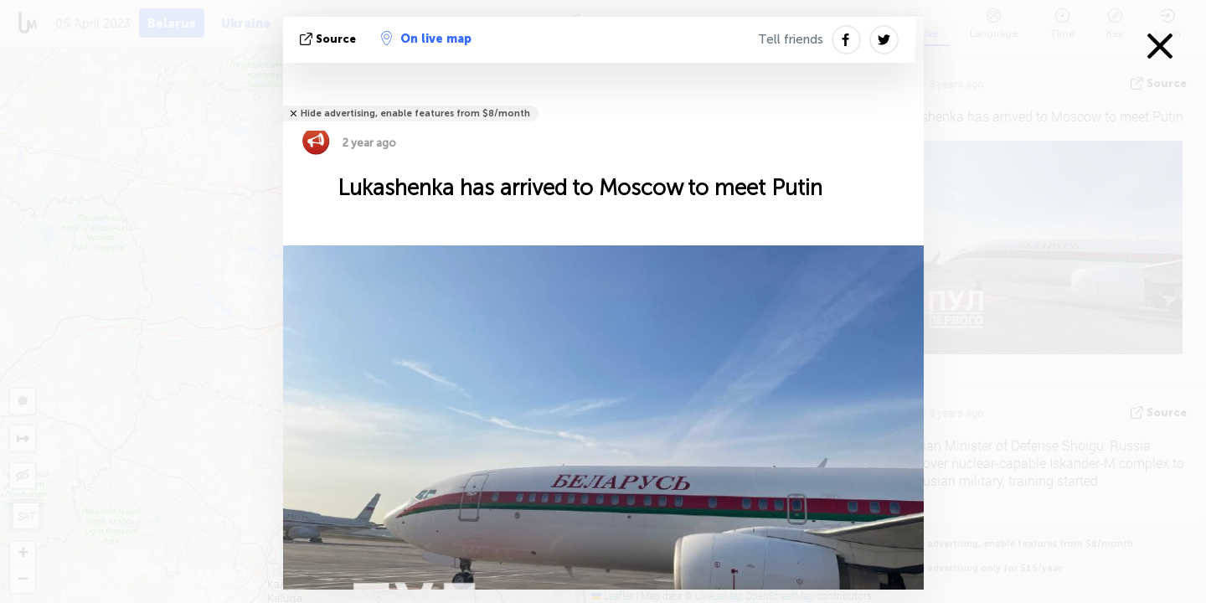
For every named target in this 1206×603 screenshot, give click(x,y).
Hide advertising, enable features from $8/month (415, 113)
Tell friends (790, 39)
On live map (426, 38)
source (329, 39)
